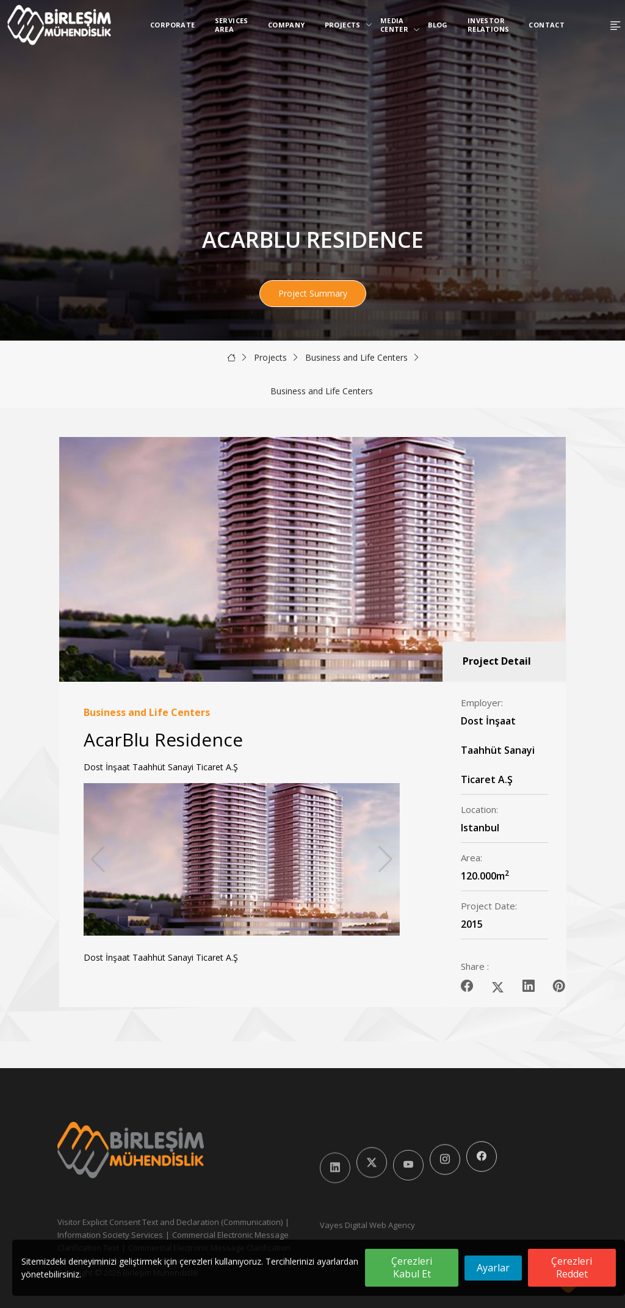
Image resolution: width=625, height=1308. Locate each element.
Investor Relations (489, 25)
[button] (385, 859)
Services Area (231, 25)
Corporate (172, 24)
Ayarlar (493, 1267)
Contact (547, 24)
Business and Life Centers (356, 357)
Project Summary (312, 293)
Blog (438, 24)
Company (286, 24)
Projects (345, 24)
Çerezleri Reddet (571, 1267)
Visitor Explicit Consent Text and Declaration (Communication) (170, 1221)
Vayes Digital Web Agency (367, 1224)
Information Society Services (110, 1234)
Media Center (396, 25)
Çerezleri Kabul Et (411, 1267)
